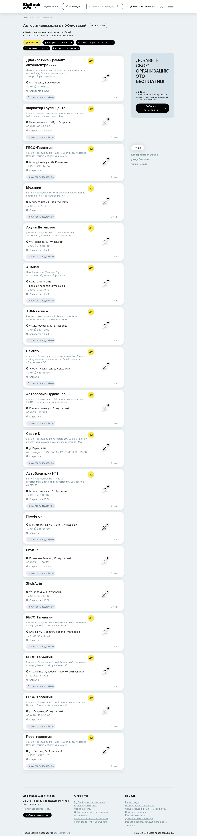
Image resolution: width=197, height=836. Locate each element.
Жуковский (51, 6)
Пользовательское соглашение (91, 818)
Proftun (32, 550)
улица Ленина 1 (140, 164)
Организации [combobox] (73, 6)
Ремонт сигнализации (36, 48)
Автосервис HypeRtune (46, 394)
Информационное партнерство (91, 812)
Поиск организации (135, 812)
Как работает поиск (136, 815)
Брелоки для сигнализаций (66, 48)
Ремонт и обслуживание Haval (42, 152)
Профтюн (34, 516)
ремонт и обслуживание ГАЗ (49, 195)
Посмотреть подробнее (40, 97)
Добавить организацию (140, 6)
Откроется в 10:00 (41, 90)
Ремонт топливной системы (52, 319)
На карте (98, 25)
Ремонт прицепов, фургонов (41, 113)
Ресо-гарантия (39, 737)
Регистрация (132, 802)
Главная (27, 18)
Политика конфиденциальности (91, 821)
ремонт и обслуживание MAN (42, 192)
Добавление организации (139, 818)
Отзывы (115, 97)
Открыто (35, 170)
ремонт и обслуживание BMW (47, 116)
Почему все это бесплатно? (140, 805)
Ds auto (32, 351)
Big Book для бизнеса (85, 805)
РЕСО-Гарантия (39, 148)
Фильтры (32, 42)
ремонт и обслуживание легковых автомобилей (52, 439)
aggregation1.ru (62, 833)
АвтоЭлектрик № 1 (42, 473)
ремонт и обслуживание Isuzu (51, 402)
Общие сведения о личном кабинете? (145, 808)
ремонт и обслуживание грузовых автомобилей (52, 356)
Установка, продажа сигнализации (95, 42)
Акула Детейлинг (41, 227)
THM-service (37, 311)
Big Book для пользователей (89, 802)
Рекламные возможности (36, 808)
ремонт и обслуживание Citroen (43, 232)
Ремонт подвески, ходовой (40, 316)
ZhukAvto (34, 584)
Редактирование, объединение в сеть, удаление (146, 823)
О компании (80, 815)
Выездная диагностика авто (55, 235)
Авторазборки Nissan (55, 275)
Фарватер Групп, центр (46, 108)
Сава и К (33, 434)
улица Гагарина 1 (141, 159)
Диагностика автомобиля (40, 70)
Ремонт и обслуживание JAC (51, 156)
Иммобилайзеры (35, 272)
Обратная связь (82, 808)
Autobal (32, 267)
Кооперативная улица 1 (144, 154)
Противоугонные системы (58, 42)
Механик (33, 187)
